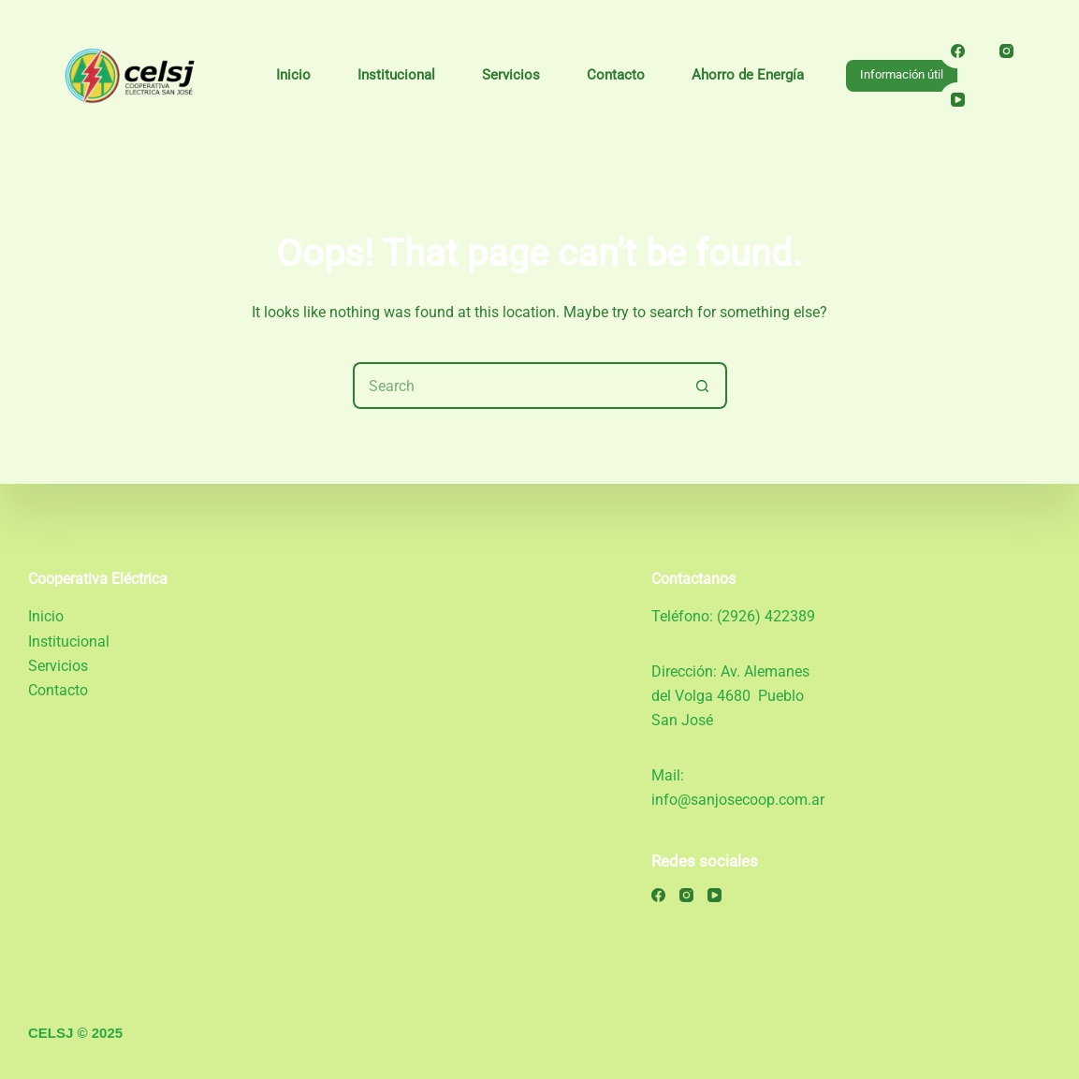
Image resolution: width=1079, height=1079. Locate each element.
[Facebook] (957, 51)
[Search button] (703, 385)
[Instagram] (1007, 51)
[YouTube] (957, 100)
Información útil (901, 74)
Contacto (616, 74)
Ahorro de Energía (748, 74)
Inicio (293, 74)
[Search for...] (516, 385)
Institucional (396, 74)
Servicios (511, 74)
